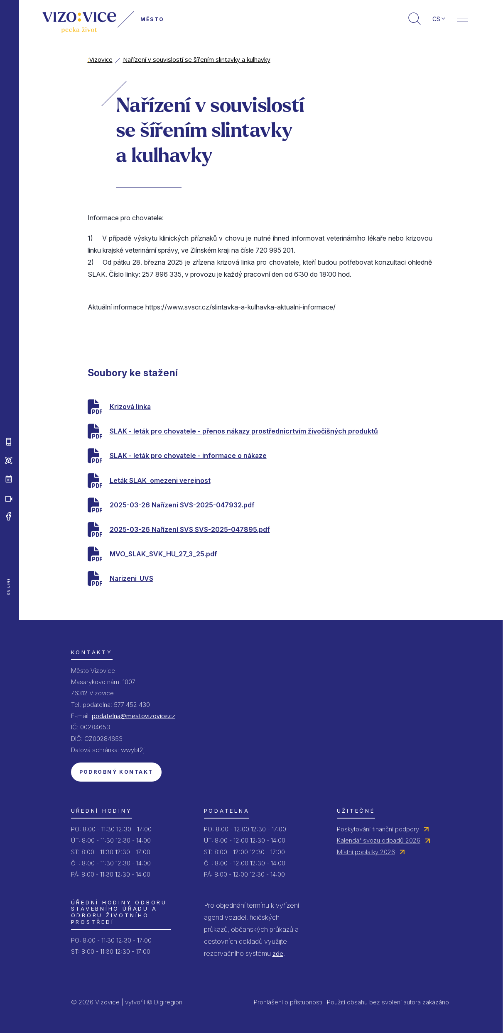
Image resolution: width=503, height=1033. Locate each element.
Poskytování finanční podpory (378, 829)
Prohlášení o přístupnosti (288, 1002)
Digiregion (168, 1002)
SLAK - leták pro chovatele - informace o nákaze (188, 455)
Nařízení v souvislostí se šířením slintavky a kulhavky (196, 59)
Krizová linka (130, 406)
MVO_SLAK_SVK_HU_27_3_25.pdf (163, 554)
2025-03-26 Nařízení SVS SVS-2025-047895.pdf (190, 529)
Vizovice (100, 59)
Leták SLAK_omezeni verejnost (160, 480)
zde (277, 953)
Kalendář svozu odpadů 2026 (378, 840)
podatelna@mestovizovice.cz (133, 715)
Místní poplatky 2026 (366, 852)
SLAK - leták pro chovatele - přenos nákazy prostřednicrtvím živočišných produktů (244, 431)
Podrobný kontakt (116, 772)
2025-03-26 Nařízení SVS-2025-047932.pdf (182, 505)
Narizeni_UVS (131, 578)
